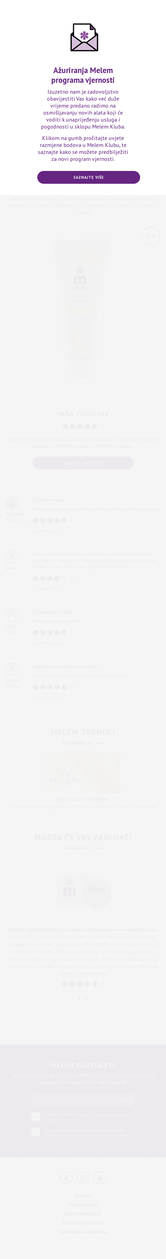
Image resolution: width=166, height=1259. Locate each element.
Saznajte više (88, 177)
